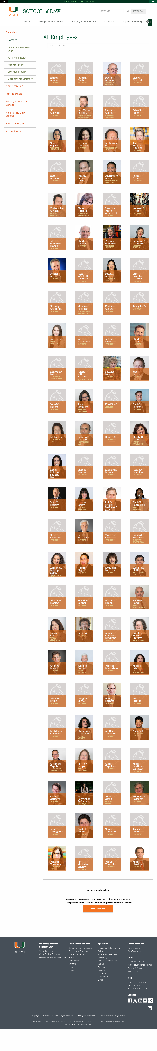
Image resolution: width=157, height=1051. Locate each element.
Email (100, 1002)
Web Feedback (134, 973)
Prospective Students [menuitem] (51, 21)
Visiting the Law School (15, 136)
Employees (74, 983)
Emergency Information (86, 1037)
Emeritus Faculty (17, 94)
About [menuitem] (27, 21)
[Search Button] (127, 11)
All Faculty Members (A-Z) (19, 71)
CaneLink (102, 996)
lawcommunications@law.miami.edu (55, 980)
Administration (14, 108)
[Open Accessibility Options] (4, 1)
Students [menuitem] (109, 21)
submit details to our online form (78, 1047)
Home (6, 32)
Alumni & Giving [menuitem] (132, 21)
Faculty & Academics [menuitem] (84, 21)
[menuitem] (150, 22)
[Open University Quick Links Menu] (153, 1)
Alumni (72, 980)
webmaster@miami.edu (106, 925)
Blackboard (103, 999)
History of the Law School (17, 125)
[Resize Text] (145, 30)
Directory (37, 33)
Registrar (102, 992)
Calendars (12, 54)
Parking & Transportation (139, 1011)
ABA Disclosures (15, 146)
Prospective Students (78, 973)
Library (72, 989)
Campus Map (134, 1007)
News (71, 992)
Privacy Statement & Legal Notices (113, 1037)
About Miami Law (21, 32)
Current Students (76, 976)
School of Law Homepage (80, 970)
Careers (72, 986)
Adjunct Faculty (16, 87)
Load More (98, 930)
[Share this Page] (151, 31)
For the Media (14, 116)
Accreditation (14, 153)
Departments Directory (20, 101)
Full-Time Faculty (17, 80)
